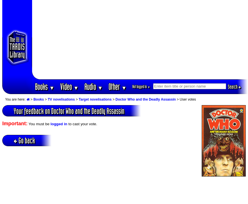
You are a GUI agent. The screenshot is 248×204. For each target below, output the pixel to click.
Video (69, 87)
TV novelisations (61, 99)
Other (118, 87)
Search (234, 87)
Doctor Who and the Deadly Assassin (146, 99)
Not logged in (141, 86)
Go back (24, 140)
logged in (59, 124)
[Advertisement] (139, 39)
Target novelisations (95, 99)
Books (45, 87)
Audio (93, 87)
